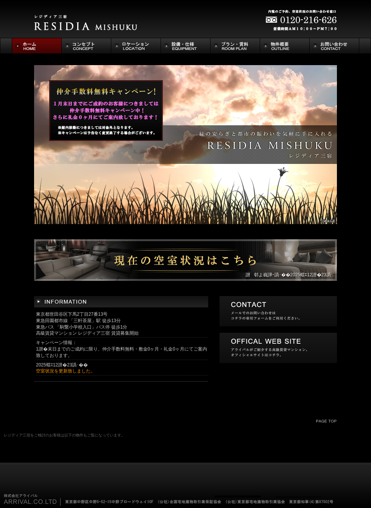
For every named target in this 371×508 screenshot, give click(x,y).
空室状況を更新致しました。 (65, 371)
